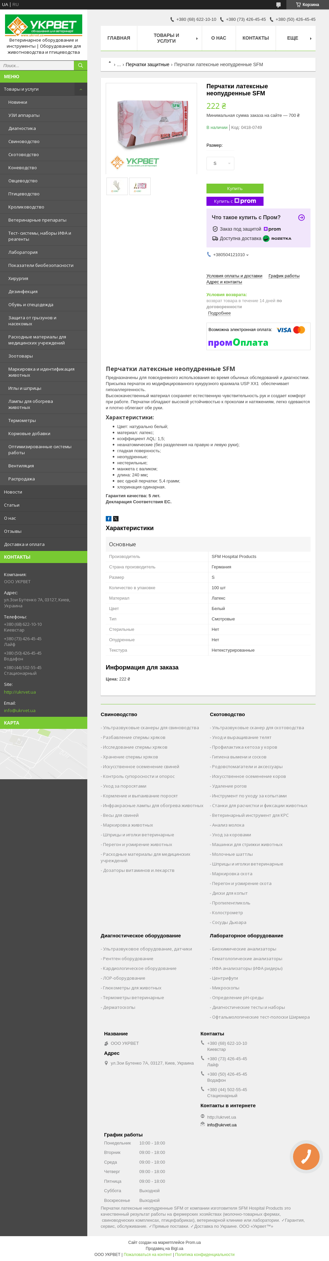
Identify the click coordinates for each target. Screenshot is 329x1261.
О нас (10, 518)
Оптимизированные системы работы (40, 449)
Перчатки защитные (148, 64)
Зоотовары (20, 356)
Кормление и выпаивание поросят (140, 796)
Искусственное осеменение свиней (141, 766)
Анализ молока (228, 825)
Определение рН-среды (238, 997)
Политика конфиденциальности (205, 1254)
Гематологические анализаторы (247, 958)
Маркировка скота (232, 874)
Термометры (22, 420)
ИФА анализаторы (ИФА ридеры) (247, 968)
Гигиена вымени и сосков (239, 757)
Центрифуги (225, 978)
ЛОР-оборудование (124, 978)
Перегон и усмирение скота (242, 883)
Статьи (11, 505)
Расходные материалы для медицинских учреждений (37, 340)
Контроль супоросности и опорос (139, 776)
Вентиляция (21, 466)
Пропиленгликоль (231, 903)
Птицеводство (24, 194)
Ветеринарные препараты (37, 220)
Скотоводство (23, 154)
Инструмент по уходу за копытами (249, 796)
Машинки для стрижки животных (247, 844)
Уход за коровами (231, 835)
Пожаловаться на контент (148, 1254)
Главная (118, 38)
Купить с (235, 201)
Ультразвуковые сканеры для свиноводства (151, 728)
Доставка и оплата (24, 544)
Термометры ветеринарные (133, 997)
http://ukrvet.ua (20, 692)
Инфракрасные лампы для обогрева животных (153, 805)
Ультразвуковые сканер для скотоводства (258, 728)
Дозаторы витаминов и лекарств (139, 870)
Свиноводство (24, 141)
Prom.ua (193, 1242)
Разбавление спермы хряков (134, 737)
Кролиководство (26, 207)
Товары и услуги (21, 89)
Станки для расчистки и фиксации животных (260, 805)
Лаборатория (23, 252)
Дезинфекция (23, 291)
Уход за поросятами (124, 786)
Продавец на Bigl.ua (164, 1248)
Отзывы (12, 531)
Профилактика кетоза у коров (244, 747)
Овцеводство (23, 181)
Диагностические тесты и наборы (248, 1007)
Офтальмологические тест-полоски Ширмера (261, 1017)
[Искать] (80, 65)
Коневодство (22, 168)
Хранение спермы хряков (130, 757)
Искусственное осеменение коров (249, 776)
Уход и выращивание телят (242, 737)
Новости (13, 492)
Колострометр (227, 912)
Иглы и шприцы (24, 388)
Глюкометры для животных (132, 988)
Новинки (17, 102)
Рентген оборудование (128, 958)
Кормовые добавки (29, 433)
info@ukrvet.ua (20, 710)
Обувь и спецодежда (30, 304)
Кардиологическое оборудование (140, 968)
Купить (235, 188)
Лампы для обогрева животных (30, 404)
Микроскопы (225, 988)
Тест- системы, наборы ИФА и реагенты (39, 236)
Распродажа (21, 479)
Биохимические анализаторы (244, 949)
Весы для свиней (121, 815)
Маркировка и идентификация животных (41, 372)
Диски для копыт (230, 893)
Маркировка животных (128, 825)
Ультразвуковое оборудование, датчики (147, 949)
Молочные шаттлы (232, 854)
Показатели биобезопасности (41, 265)
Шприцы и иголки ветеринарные (138, 835)
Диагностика (22, 128)
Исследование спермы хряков (135, 747)
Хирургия (18, 278)
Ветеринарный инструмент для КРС (250, 815)
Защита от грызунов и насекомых (32, 321)
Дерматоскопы (119, 1007)
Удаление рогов (229, 786)
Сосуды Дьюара (229, 922)
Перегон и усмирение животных (137, 844)
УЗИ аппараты (24, 115)
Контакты (256, 38)
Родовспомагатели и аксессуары (247, 766)
